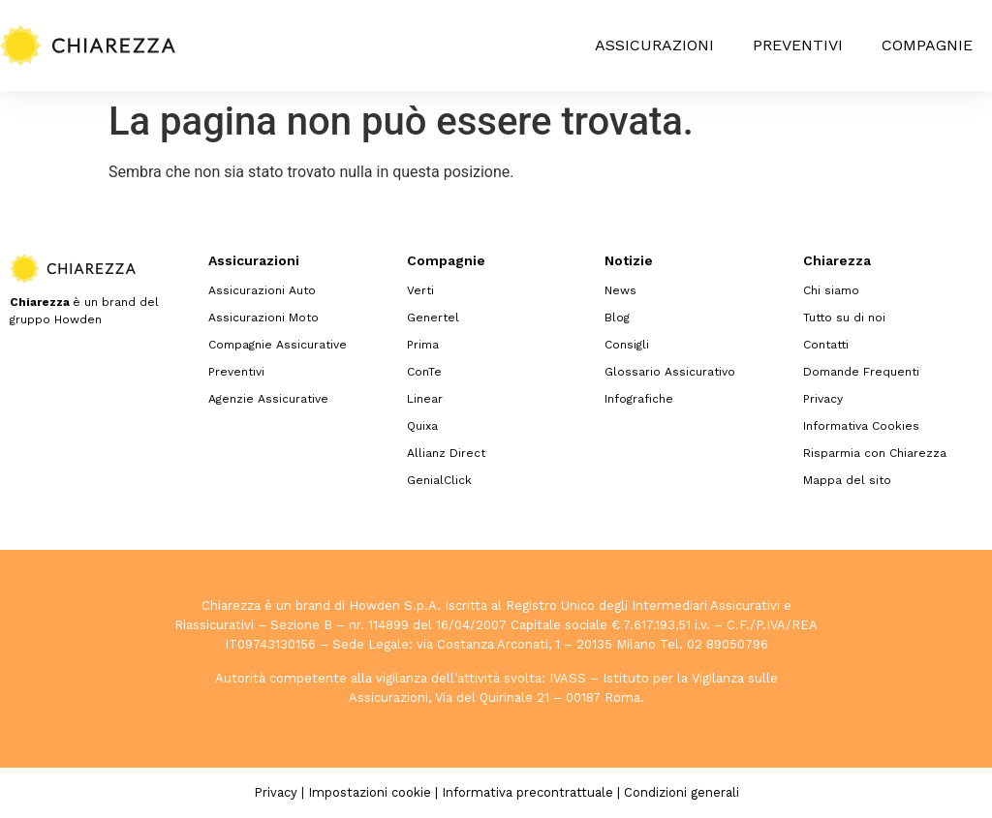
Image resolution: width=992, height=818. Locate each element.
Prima (423, 344)
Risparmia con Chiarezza (874, 453)
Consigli (626, 344)
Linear (425, 399)
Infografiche (638, 399)
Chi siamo (831, 290)
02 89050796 (727, 644)
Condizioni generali (681, 792)
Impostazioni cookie (369, 792)
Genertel (433, 317)
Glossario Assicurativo (669, 372)
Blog (617, 317)
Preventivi (798, 45)
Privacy (823, 399)
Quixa (422, 426)
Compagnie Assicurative (277, 344)
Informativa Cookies (861, 426)
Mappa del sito (847, 480)
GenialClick (439, 480)
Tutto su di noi (844, 317)
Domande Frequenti (861, 372)
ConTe (424, 372)
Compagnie (927, 45)
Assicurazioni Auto (262, 290)
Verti (420, 290)
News (620, 290)
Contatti (826, 344)
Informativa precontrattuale (527, 792)
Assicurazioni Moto (263, 317)
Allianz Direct (446, 453)
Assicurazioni (654, 45)
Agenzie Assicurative (268, 399)
